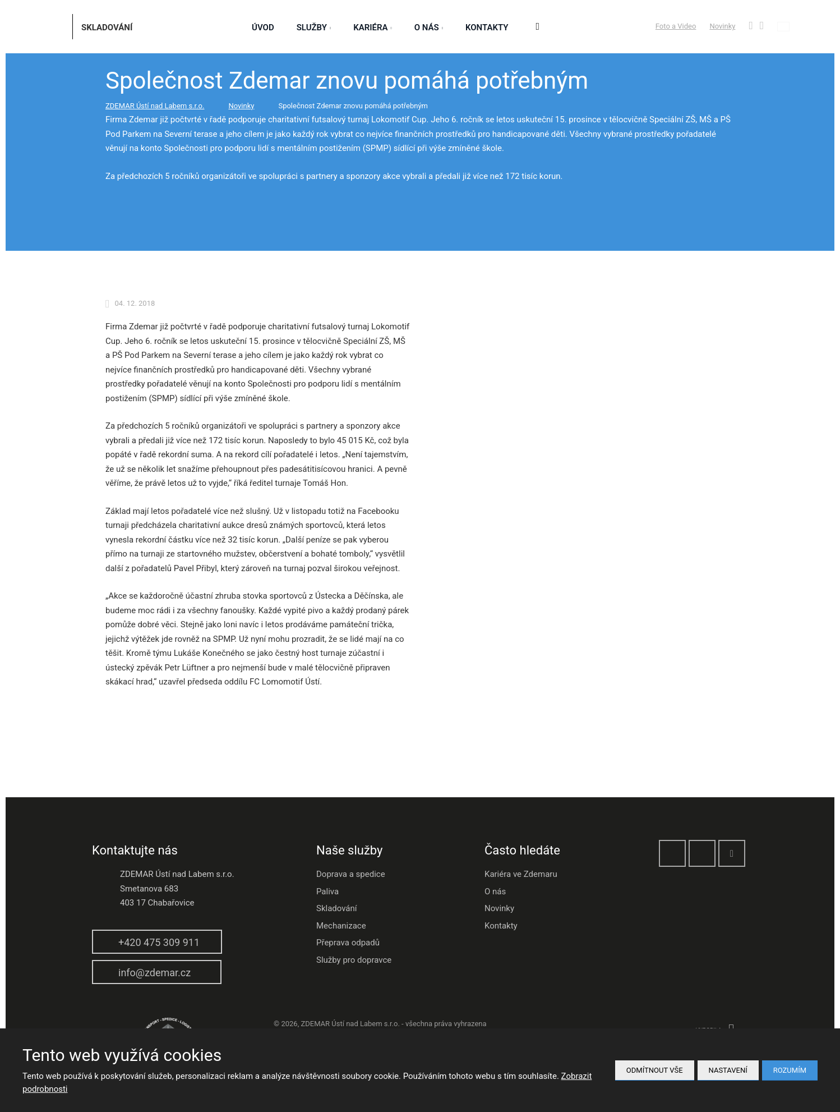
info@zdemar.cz (154, 972)
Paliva (327, 891)
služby (312, 27)
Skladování (336, 908)
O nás (426, 27)
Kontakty (487, 27)
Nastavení (728, 1070)
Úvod (263, 27)
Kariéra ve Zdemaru (520, 874)
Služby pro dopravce (353, 960)
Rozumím (789, 1070)
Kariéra (370, 27)
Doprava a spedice (350, 874)
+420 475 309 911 (159, 942)
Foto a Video (676, 26)
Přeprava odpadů (348, 943)
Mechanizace (341, 926)
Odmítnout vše (654, 1070)
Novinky (722, 26)
